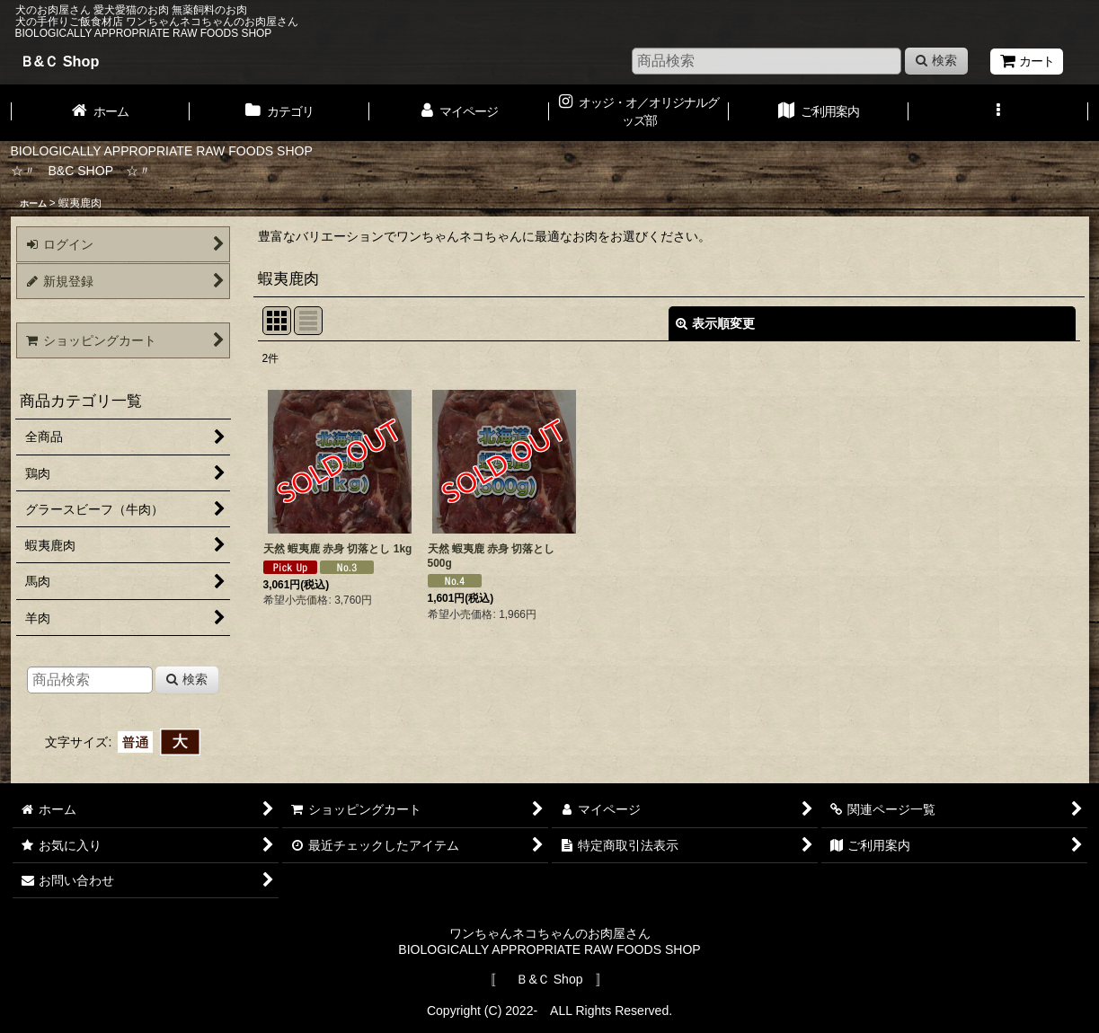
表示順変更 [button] (715, 323)
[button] (998, 112)
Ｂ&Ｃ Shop (60, 61)
